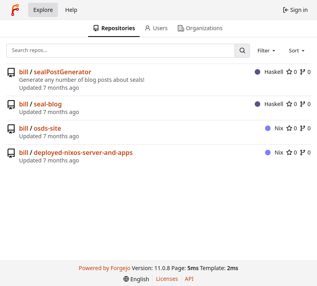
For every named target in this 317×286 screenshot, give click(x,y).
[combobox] (267, 50)
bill (24, 72)
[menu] (136, 279)
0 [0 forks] (305, 71)
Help (71, 10)
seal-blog (48, 104)
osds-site (47, 128)
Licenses (167, 278)
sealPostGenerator (62, 72)
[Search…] (242, 51)
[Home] (15, 10)
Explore (43, 10)
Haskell (269, 71)
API (189, 278)
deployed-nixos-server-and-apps (83, 153)
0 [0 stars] (291, 71)
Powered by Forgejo (105, 268)
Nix (274, 128)
